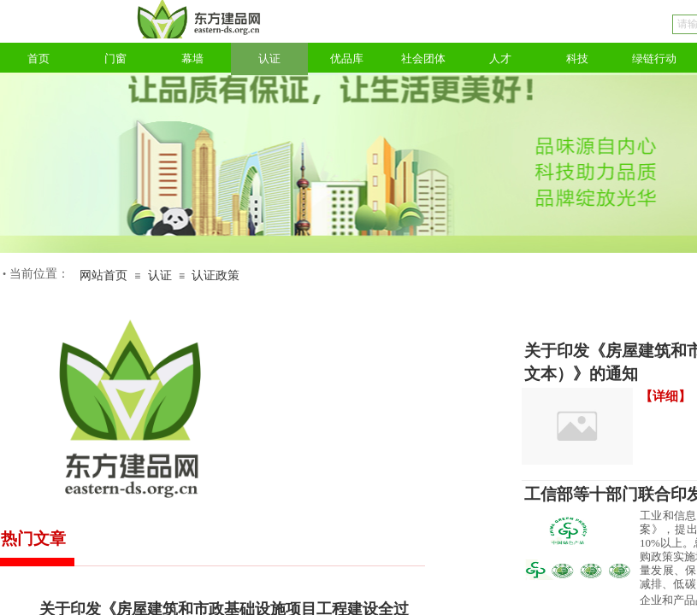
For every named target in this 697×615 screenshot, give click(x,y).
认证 (269, 58)
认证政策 (215, 275)
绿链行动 (654, 58)
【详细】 (665, 396)
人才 (500, 58)
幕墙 (192, 58)
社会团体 (423, 58)
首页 (38, 58)
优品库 (346, 58)
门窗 (115, 58)
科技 (577, 58)
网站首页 (103, 275)
